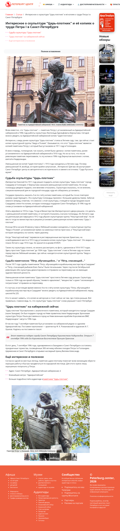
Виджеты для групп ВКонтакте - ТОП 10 (106, 77)
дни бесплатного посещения (44, 484)
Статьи (19, 14)
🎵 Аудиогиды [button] (65, 4)
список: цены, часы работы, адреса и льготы (47, 479)
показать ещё (111, 194)
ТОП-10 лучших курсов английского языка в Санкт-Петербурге (107, 94)
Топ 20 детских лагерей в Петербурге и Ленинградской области (107, 116)
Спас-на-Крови (43, 509)
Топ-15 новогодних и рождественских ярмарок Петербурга (107, 158)
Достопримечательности (19, 496)
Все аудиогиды (43, 496)
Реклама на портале (73, 503)
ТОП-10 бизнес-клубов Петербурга (107, 139)
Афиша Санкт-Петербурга (19, 478)
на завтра (13, 483)
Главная (9, 14)
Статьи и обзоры (16, 494)
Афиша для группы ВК (107, 59)
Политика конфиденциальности (101, 496)
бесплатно (14, 487)
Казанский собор (44, 507)
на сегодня (14, 480)
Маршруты (14, 491)
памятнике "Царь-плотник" (55, 379)
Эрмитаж (41, 500)
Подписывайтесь (96, 501)
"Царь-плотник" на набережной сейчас (27, 36)
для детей (13, 485)
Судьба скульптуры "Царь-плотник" (25, 32)
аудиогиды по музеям (46, 487)
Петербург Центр (19, 4)
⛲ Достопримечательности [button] (91, 4)
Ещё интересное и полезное (22, 40)
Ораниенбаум (43, 518)
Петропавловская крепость (48, 498)
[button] (94, 387)
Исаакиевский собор (45, 505)
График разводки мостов (19, 498)
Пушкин (41, 516)
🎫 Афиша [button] (48, 4)
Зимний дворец (44, 502)
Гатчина (41, 520)
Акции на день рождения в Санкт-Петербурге (107, 179)
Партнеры (69, 500)
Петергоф (41, 511)
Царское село (43, 514)
